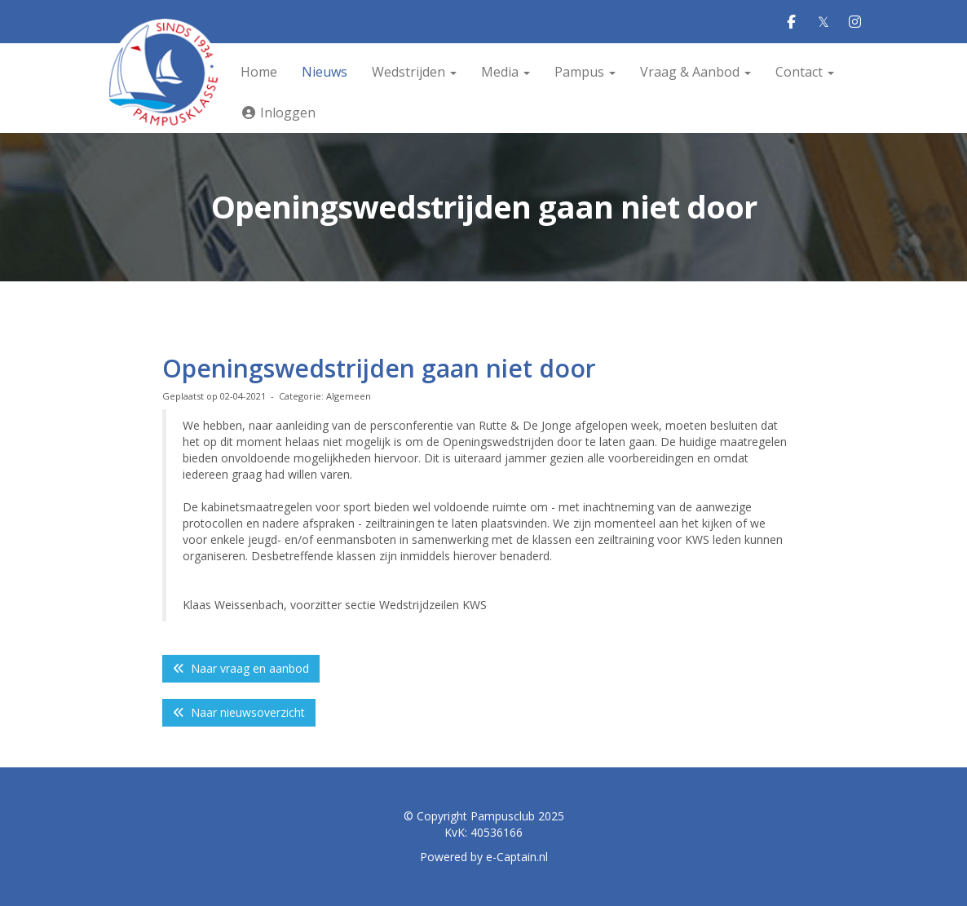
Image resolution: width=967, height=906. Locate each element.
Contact (804, 72)
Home (259, 72)
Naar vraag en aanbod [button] (241, 668)
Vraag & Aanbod (695, 72)
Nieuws (324, 72)
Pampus (585, 72)
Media (505, 72)
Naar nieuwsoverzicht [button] (239, 712)
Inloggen (278, 113)
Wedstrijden (414, 72)
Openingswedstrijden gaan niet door (379, 368)
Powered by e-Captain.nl (484, 856)
